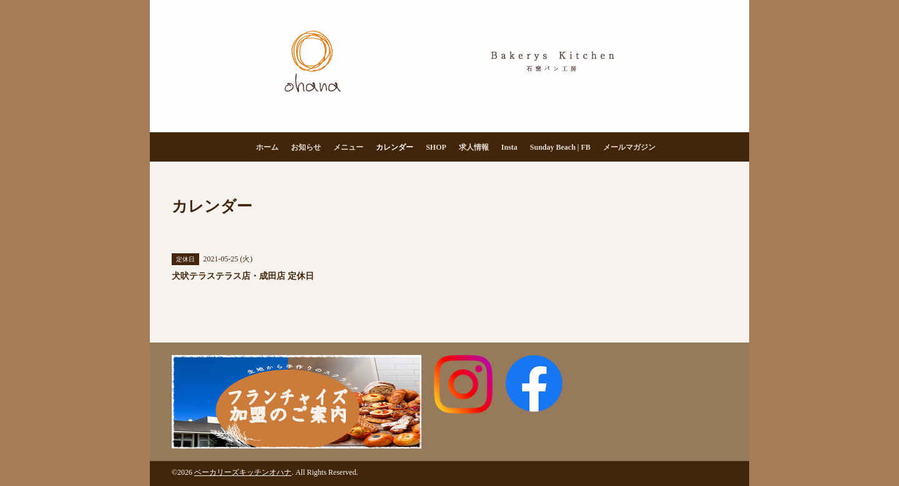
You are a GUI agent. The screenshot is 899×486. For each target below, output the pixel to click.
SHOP (436, 147)
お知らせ (306, 147)
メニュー (348, 147)
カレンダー (394, 147)
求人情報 (474, 147)
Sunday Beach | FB (560, 147)
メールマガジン (629, 147)
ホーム (267, 147)
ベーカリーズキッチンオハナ (243, 472)
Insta (509, 147)
